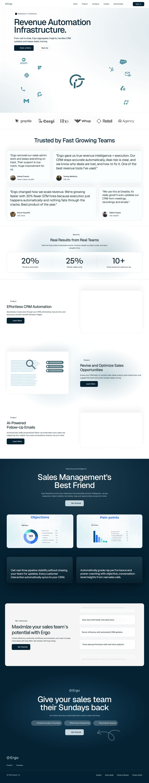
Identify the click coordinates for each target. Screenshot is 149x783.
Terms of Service (123, 775)
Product (10, 765)
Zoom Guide (109, 775)
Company (19, 765)
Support (98, 775)
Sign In (138, 4)
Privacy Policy (137, 775)
